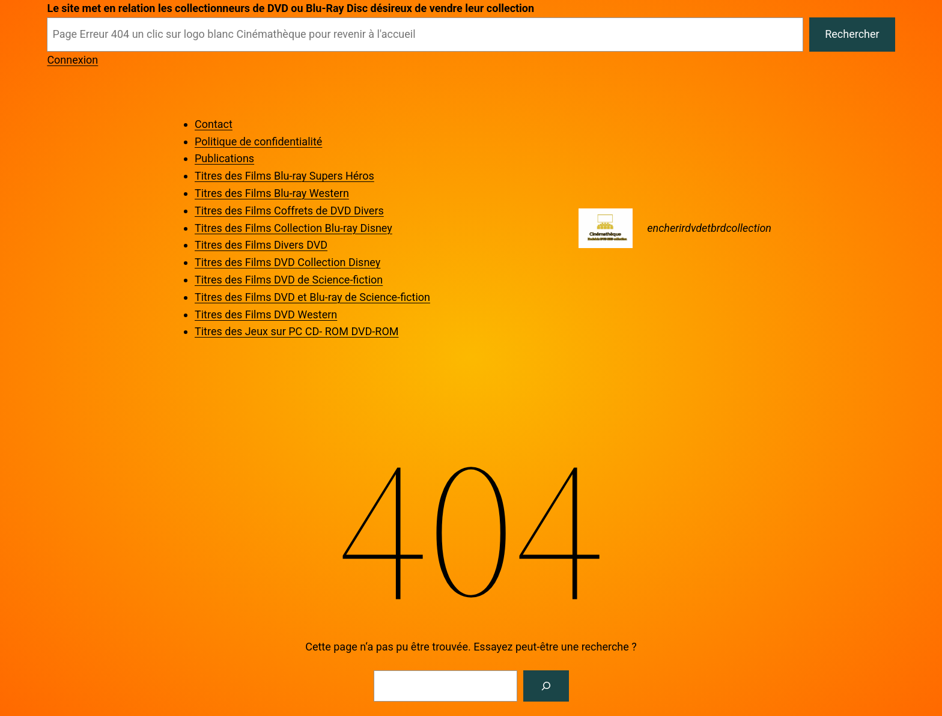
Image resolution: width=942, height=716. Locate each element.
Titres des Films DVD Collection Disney (287, 262)
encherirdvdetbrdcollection (709, 228)
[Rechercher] (546, 686)
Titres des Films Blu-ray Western (272, 193)
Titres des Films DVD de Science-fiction (289, 279)
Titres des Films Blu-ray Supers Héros (284, 175)
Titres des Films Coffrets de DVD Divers (289, 210)
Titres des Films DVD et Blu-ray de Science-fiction (312, 297)
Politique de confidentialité (258, 141)
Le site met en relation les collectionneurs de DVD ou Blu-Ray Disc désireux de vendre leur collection (290, 8)
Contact (213, 124)
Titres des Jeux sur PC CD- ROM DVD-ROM (296, 331)
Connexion (72, 59)
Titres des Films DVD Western (266, 314)
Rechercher (852, 34)
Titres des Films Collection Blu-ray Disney (293, 228)
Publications (224, 158)
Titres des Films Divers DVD (261, 244)
